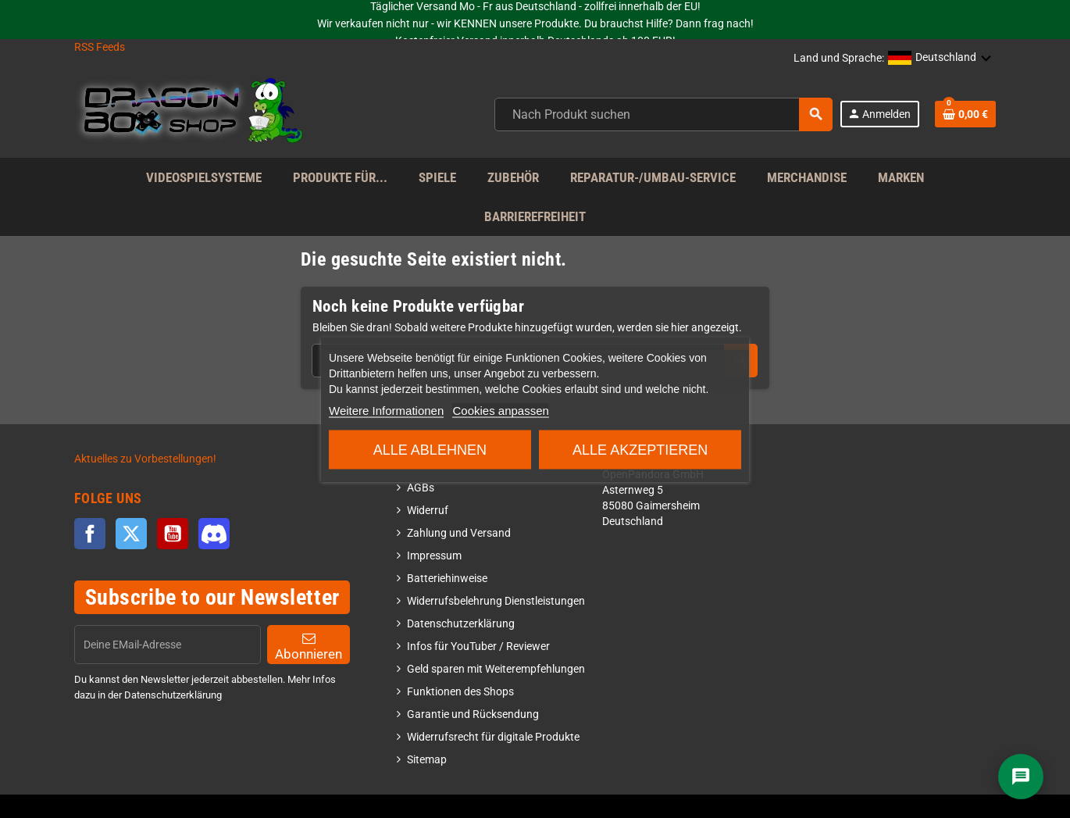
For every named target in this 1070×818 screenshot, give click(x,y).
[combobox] (663, 114)
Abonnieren (308, 646)
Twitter (131, 533)
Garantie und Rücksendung (473, 714)
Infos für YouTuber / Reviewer (478, 646)
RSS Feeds (99, 47)
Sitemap (427, 759)
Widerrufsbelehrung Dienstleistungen (496, 601)
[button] (940, 58)
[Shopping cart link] (965, 114)
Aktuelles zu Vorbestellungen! (145, 459)
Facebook (89, 533)
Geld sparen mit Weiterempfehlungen (496, 669)
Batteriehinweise (447, 578)
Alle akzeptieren (640, 449)
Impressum (434, 556)
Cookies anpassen (500, 409)
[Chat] (1020, 776)
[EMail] (167, 644)
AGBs (420, 488)
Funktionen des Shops (460, 691)
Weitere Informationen (386, 409)
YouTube (172, 533)
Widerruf (427, 510)
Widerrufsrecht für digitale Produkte (493, 737)
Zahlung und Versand (459, 533)
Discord (214, 533)
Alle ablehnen (430, 449)
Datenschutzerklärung (461, 623)
